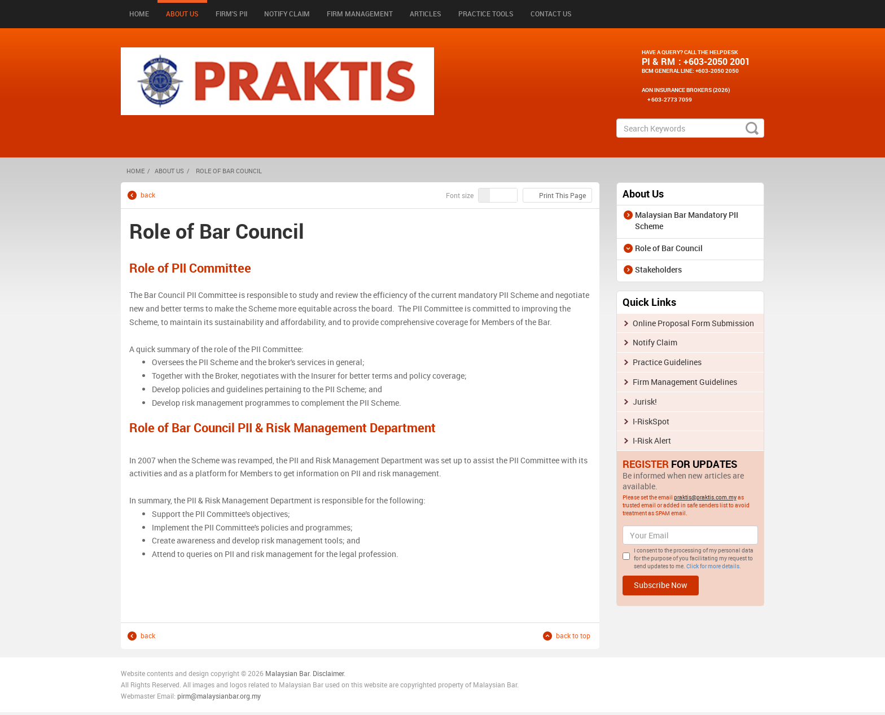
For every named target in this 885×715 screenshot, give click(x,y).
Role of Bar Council (669, 248)
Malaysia (278, 673)
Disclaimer (328, 673)
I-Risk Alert (652, 440)
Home (139, 13)
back (148, 195)
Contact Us (551, 13)
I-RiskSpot (651, 421)
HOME (135, 170)
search (752, 128)
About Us (182, 13)
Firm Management (360, 13)
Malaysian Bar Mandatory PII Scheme (686, 220)
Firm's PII (231, 13)
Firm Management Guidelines (685, 381)
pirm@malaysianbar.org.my (219, 695)
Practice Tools (486, 13)
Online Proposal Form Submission (693, 323)
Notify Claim (287, 13)
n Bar (301, 673)
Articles (425, 13)
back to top (573, 635)
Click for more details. (713, 566)
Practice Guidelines (667, 362)
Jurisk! (645, 401)
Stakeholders (658, 269)
